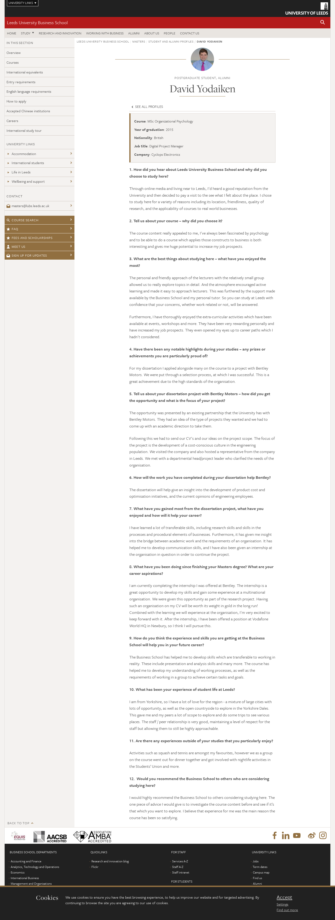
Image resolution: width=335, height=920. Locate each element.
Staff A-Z (177, 866)
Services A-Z (180, 861)
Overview (14, 52)
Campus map (261, 872)
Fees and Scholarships (30, 237)
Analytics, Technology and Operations (35, 866)
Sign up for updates (27, 255)
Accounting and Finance (26, 861)
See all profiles (147, 106)
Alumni (134, 33)
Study (25, 33)
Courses (13, 62)
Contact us (189, 33)
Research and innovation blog (110, 861)
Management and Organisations (31, 883)
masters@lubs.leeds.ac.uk (28, 205)
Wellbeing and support (26, 181)
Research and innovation (60, 33)
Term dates (260, 866)
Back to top (18, 823)
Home (11, 33)
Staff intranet (180, 872)
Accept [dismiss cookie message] (284, 897)
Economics (17, 872)
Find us (257, 878)
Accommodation (21, 153)
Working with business (105, 33)
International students (25, 162)
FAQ (12, 228)
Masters (138, 41)
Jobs (255, 861)
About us (151, 33)
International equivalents (25, 72)
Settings (282, 904)
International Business (25, 878)
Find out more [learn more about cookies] (287, 909)
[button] (322, 22)
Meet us (16, 246)
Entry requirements (21, 81)
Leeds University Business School (37, 22)
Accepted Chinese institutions (28, 110)
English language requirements (29, 91)
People (169, 33)
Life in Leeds (18, 172)
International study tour (24, 130)
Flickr (94, 866)
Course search (23, 220)
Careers (12, 120)
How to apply (16, 101)
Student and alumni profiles (171, 41)
